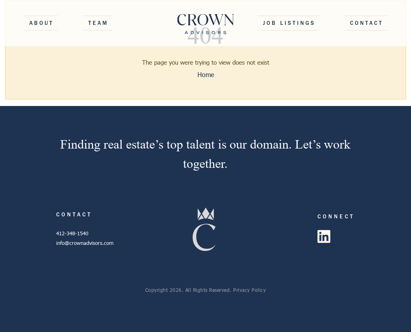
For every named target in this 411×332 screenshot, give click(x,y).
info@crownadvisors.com (85, 243)
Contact (366, 23)
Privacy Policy (249, 290)
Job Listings (289, 23)
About (41, 23)
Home (205, 74)
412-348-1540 (72, 233)
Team (98, 23)
